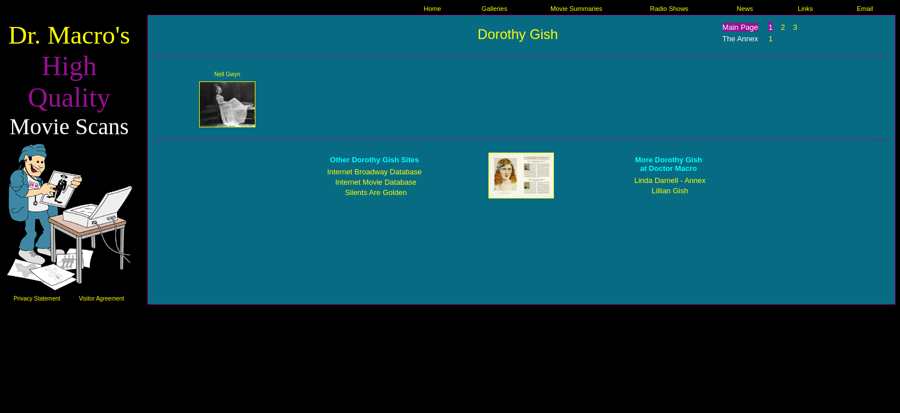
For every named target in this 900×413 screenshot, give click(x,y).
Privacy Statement (37, 298)
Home (432, 8)
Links (805, 8)
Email (865, 8)
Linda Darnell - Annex (669, 180)
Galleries (494, 8)
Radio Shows (669, 8)
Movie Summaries (576, 8)
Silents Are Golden (376, 192)
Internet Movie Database (376, 182)
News (744, 8)
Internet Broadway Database (374, 171)
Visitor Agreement (101, 298)
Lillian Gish (669, 190)
